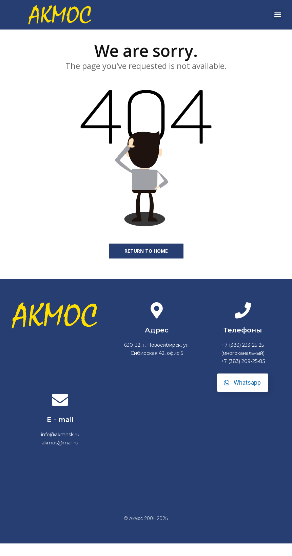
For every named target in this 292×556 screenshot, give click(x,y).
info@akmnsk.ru (60, 447)
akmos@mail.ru (60, 455)
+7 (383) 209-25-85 (243, 373)
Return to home (146, 262)
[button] (277, 14)
